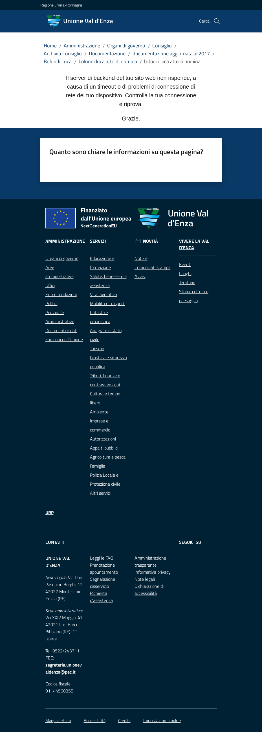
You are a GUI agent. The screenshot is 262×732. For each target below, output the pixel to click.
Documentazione (107, 53)
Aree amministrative (59, 272)
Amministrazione (82, 45)
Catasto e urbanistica (100, 317)
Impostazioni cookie (162, 720)
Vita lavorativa (103, 294)
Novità (150, 241)
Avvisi (140, 276)
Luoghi (185, 273)
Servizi (98, 241)
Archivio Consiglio (63, 53)
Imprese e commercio (100, 425)
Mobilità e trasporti (107, 303)
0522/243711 (66, 650)
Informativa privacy (153, 572)
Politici (51, 303)
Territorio (187, 282)
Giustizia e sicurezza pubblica (108, 362)
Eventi (185, 264)
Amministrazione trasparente (150, 561)
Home (50, 45)
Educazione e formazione (102, 263)
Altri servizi (100, 493)
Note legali (145, 579)
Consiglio (162, 45)
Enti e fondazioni (61, 294)
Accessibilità (94, 720)
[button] (217, 21)
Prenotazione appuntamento (104, 568)
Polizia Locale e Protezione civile (105, 479)
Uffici (50, 285)
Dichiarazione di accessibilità (149, 590)
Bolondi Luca (58, 61)
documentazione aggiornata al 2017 (171, 53)
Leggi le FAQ (101, 558)
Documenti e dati (61, 330)
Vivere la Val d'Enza (194, 244)
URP (49, 512)
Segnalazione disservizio (102, 582)
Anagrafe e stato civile (106, 335)
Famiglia (97, 466)
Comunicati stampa (153, 267)
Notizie (141, 258)
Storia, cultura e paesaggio (193, 296)
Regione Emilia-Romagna (61, 5)
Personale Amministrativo (59, 317)
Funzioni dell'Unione (64, 339)
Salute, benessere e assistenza (108, 281)
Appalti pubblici (104, 447)
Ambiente (99, 411)
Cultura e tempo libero (105, 398)
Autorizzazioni (103, 438)
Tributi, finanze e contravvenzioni (105, 380)
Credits (124, 720)
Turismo (97, 348)
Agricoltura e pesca (108, 456)
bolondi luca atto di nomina (108, 61)
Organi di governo (126, 45)
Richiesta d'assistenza (101, 597)
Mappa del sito (58, 720)
